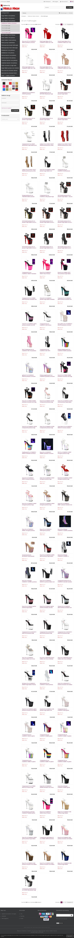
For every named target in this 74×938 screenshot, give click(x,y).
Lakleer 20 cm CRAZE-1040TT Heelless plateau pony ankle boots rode (65, 145)
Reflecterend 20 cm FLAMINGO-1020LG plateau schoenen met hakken (46, 685)
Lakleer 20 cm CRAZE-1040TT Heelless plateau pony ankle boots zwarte (47, 145)
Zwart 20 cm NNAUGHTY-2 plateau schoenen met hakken (65, 684)
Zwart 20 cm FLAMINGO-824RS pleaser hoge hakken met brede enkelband (47, 171)
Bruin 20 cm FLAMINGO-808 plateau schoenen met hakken (29, 863)
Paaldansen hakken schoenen (9, 23)
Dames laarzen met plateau (8, 58)
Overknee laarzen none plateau (9, 60)
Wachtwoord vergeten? (6, 108)
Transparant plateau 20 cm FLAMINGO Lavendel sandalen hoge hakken (65, 582)
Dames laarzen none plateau (8, 55)
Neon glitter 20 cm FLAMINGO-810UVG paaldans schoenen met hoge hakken (65, 325)
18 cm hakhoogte (6, 28)
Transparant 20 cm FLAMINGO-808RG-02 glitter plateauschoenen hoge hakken (65, 762)
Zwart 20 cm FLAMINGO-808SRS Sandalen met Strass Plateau (47, 787)
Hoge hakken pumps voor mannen (10, 68)
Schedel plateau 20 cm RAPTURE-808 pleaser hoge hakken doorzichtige (46, 94)
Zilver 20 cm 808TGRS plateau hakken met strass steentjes (65, 658)
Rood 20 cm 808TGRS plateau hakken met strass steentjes (47, 658)
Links (20, 913)
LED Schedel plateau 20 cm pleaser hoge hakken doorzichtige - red (64, 119)
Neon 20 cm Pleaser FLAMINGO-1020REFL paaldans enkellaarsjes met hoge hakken (65, 530)
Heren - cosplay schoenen (8, 75)
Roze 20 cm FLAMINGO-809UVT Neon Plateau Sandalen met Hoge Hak (45, 274)
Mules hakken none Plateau (8, 35)
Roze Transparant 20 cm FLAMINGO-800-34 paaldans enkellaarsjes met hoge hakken (29, 351)
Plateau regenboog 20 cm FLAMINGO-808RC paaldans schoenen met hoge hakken (64, 351)
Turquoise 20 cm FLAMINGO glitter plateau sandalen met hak (65, 299)
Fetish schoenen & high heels (8, 65)
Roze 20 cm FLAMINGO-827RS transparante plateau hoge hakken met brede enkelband (47, 402)
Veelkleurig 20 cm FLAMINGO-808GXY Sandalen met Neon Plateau (29, 453)
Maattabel (3, 916)
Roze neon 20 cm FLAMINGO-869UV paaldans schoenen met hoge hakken (29, 42)
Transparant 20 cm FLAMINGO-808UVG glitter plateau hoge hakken (28, 736)
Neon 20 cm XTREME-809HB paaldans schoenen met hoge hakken (65, 376)
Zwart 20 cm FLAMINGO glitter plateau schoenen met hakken (29, 709)
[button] (10, 119)
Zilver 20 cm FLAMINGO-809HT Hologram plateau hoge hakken (47, 479)
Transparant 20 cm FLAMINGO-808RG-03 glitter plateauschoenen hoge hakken (65, 736)
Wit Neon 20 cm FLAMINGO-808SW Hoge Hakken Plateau (29, 684)
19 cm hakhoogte (6, 30)
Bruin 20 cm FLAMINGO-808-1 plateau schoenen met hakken (47, 863)
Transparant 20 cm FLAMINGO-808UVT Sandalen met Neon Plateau (29, 274)
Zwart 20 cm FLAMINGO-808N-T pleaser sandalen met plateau (65, 505)
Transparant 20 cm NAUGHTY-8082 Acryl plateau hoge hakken (29, 633)
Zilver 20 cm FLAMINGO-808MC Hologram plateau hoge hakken (28, 530)
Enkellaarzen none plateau (8, 50)
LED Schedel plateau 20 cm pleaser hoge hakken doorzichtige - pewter (46, 119)
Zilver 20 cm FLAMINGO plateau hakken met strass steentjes (28, 659)
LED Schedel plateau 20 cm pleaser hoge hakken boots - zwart (64, 248)
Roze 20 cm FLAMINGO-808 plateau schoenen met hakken (65, 838)
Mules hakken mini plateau (8, 37)
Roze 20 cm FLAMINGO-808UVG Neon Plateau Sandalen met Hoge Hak (45, 813)
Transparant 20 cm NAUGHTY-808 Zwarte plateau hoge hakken (47, 633)
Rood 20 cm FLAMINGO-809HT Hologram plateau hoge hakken (65, 479)
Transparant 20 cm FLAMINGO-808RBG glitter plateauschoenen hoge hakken (47, 736)
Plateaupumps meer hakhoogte (9, 47)
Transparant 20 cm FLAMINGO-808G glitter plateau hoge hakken (63, 710)
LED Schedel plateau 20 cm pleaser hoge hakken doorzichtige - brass (64, 94)
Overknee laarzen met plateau (9, 63)
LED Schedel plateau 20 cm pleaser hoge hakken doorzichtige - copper (28, 119)
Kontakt (21, 918)
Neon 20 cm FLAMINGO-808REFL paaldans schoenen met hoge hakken (46, 453)
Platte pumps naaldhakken (8, 42)
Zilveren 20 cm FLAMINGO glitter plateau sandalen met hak (65, 607)
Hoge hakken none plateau (8, 15)
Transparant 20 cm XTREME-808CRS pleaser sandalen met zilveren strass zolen (29, 299)
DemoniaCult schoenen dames (9, 70)
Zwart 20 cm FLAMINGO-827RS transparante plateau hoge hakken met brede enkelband (29, 428)
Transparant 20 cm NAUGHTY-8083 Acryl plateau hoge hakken (65, 633)
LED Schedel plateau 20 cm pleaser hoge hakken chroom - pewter (65, 222)
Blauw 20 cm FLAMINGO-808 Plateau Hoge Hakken (64, 863)
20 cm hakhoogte (6, 32)
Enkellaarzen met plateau (7, 53)
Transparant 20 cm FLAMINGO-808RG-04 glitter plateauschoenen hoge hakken (47, 762)
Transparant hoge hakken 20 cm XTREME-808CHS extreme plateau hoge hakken (47, 839)
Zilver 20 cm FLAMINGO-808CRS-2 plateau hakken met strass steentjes (47, 582)
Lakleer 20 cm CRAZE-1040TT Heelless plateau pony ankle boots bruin (29, 171)
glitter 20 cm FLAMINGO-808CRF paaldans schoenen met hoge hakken (28, 376)
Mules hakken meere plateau (8, 40)
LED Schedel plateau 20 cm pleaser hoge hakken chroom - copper (29, 222)
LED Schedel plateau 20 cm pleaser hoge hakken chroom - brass (47, 222)
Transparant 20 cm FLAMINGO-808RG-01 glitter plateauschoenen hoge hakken (29, 762)
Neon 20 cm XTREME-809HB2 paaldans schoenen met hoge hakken (29, 402)
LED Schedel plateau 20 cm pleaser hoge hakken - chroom (65, 196)
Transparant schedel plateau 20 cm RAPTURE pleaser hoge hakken (29, 890)
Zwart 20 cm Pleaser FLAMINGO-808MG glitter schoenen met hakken (64, 787)
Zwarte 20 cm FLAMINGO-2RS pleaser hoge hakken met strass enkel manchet (47, 710)
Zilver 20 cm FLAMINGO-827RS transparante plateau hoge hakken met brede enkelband (47, 428)
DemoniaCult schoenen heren (9, 73)
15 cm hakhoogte (6, 25)
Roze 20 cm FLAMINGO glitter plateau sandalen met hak (47, 607)
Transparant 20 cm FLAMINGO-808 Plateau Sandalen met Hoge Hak (45, 325)
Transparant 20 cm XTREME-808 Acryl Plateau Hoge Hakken (29, 787)
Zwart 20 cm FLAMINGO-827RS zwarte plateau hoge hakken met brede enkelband (65, 402)
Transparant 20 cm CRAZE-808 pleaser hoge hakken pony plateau (29, 145)
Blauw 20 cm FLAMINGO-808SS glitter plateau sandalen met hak (46, 530)
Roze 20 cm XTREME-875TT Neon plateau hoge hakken (64, 273)
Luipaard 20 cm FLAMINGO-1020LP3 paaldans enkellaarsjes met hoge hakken (29, 94)
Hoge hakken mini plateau (8, 18)
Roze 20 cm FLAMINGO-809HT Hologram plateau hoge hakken (29, 505)
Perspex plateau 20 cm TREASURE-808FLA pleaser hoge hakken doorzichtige (28, 197)
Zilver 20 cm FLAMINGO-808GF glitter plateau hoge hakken (29, 838)
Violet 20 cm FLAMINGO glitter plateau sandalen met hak (29, 324)
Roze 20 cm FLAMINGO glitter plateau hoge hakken (29, 607)
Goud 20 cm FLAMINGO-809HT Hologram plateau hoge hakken (47, 505)
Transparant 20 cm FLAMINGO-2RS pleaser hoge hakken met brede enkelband (47, 197)
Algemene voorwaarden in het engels (8, 913)
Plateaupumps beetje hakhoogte (9, 45)
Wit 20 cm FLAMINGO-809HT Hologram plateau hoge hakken (64, 453)
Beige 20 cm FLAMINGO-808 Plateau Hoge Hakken (64, 812)
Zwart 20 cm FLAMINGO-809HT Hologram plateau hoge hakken (28, 479)
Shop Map (21, 916)
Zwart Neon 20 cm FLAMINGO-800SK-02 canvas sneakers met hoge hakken (65, 428)
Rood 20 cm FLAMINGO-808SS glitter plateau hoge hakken (47, 555)
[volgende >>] (70, 24)
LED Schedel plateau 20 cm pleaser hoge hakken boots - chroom (47, 248)
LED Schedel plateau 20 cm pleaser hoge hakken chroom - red (29, 248)
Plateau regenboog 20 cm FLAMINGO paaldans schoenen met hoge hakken (47, 376)
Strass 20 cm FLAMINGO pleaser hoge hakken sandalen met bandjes (47, 299)
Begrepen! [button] (69, 936)
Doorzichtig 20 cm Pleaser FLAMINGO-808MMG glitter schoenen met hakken (28, 813)
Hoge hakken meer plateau (8, 20)
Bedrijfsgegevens (5, 918)
